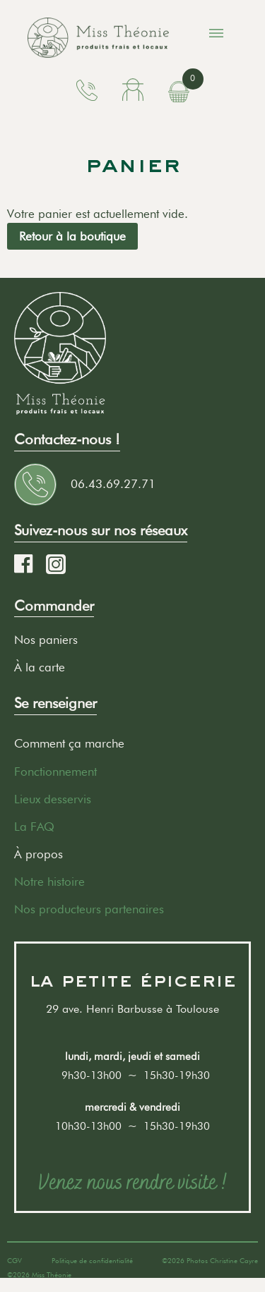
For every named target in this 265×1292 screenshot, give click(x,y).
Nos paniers (46, 640)
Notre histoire (49, 881)
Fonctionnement (55, 771)
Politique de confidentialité (92, 1260)
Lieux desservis (52, 799)
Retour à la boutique (72, 236)
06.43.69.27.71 (113, 484)
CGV (14, 1260)
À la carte (39, 667)
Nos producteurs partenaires (89, 909)
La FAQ (34, 826)
